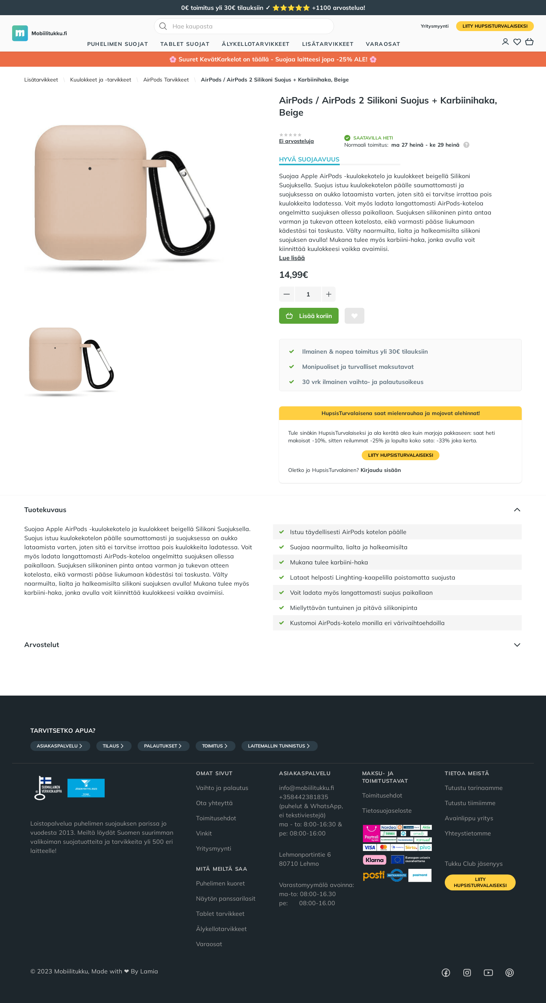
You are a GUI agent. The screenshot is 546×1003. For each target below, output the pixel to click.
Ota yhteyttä (214, 803)
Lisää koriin (309, 316)
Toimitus (215, 746)
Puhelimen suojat (117, 44)
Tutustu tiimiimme (470, 803)
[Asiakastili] (506, 41)
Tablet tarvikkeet (220, 913)
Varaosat (383, 44)
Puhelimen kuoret (220, 883)
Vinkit (204, 833)
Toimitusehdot (216, 818)
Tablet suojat (185, 44)
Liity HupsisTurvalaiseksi (495, 26)
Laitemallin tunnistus (279, 746)
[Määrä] (308, 294)
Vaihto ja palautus (222, 787)
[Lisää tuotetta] (329, 294)
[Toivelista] (517, 41)
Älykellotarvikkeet (256, 44)
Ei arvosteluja (296, 141)
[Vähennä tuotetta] (286, 294)
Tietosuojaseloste (387, 810)
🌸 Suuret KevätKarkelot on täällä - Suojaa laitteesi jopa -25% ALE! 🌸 (273, 59)
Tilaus (114, 746)
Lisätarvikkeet (328, 44)
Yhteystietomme (468, 833)
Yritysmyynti (435, 26)
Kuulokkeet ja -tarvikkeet (100, 79)
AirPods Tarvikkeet (166, 79)
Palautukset (163, 746)
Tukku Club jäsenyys (474, 863)
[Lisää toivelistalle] (354, 316)
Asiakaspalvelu (60, 746)
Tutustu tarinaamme (474, 787)
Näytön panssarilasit (226, 898)
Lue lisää (292, 258)
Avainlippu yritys (469, 818)
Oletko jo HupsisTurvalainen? (344, 470)
